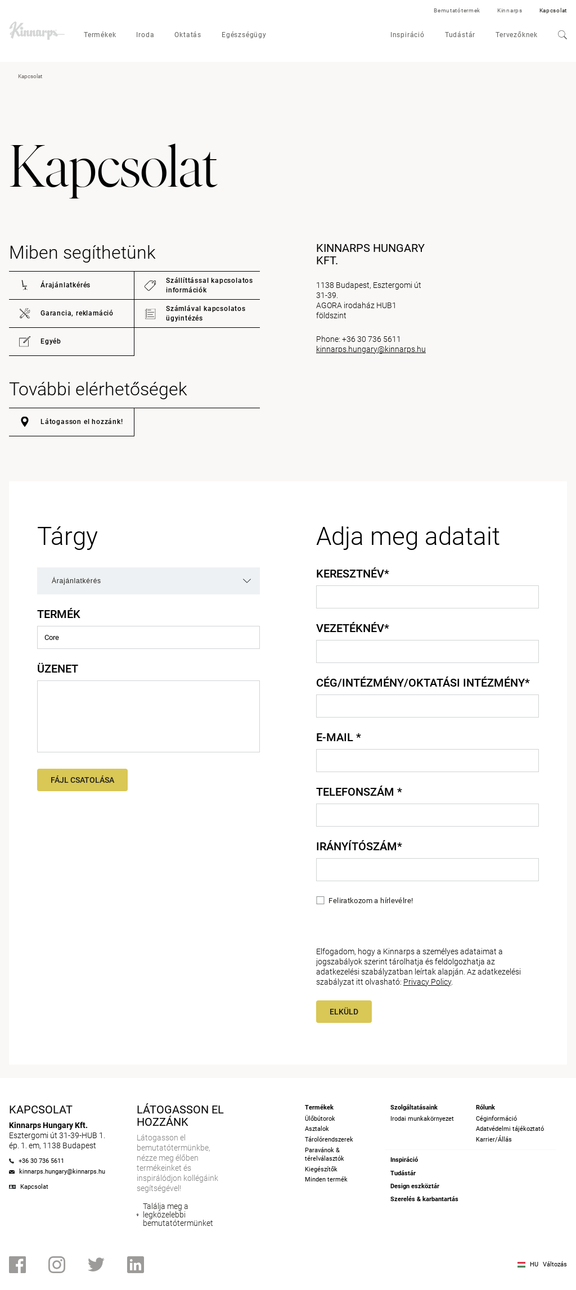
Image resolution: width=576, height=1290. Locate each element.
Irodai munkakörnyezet (422, 1118)
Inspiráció (407, 35)
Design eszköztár (414, 1186)
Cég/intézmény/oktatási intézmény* (423, 682)
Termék (58, 614)
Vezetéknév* (352, 628)
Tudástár (460, 35)
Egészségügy (244, 35)
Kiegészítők (321, 1169)
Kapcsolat (553, 10)
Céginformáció (496, 1118)
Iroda (145, 35)
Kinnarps (510, 10)
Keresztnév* (352, 573)
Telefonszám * (359, 792)
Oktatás (187, 35)
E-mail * (338, 737)
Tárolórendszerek (329, 1139)
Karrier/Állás (494, 1139)
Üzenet (57, 668)
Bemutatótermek (457, 10)
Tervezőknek (517, 35)
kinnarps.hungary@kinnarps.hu (371, 349)
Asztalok (317, 1129)
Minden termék (326, 1179)
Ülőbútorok (320, 1118)
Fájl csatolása (82, 779)
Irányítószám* (359, 846)
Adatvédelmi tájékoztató (510, 1129)
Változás (555, 1264)
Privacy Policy (427, 981)
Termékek (100, 35)
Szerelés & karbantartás (424, 1199)
